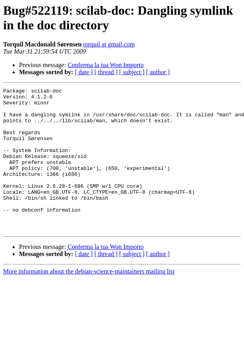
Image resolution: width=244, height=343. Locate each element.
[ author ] (158, 72)
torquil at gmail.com (109, 44)
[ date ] (84, 72)
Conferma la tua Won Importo (106, 65)
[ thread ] (106, 72)
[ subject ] (132, 72)
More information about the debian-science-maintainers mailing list (89, 300)
